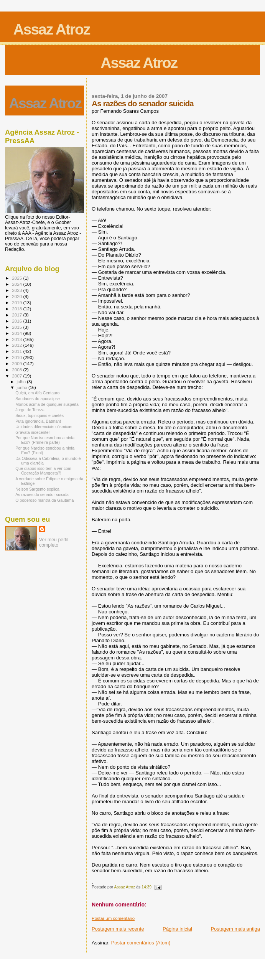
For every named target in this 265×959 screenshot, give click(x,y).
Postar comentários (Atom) (141, 943)
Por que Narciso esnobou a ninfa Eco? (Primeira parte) (44, 440)
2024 (17, 284)
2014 (17, 333)
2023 (17, 290)
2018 (17, 308)
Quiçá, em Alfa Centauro (37, 393)
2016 (17, 320)
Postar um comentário (113, 918)
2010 (17, 357)
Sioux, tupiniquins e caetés (39, 415)
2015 (17, 327)
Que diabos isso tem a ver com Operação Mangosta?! (43, 470)
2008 (17, 369)
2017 (17, 314)
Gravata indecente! (32, 432)
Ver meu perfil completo (53, 542)
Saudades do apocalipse (37, 398)
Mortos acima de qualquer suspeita (47, 404)
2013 (17, 339)
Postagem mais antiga (235, 929)
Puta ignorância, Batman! (38, 421)
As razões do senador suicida (42, 494)
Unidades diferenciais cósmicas (43, 426)
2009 (17, 363)
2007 (17, 375)
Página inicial (177, 929)
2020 (17, 296)
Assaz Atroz (51, 29)
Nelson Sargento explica (37, 489)
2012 (17, 345)
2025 (17, 277)
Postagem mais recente (118, 929)
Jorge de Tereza (29, 409)
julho (22, 381)
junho (22, 387)
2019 (17, 302)
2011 (17, 351)
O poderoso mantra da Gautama (44, 500)
